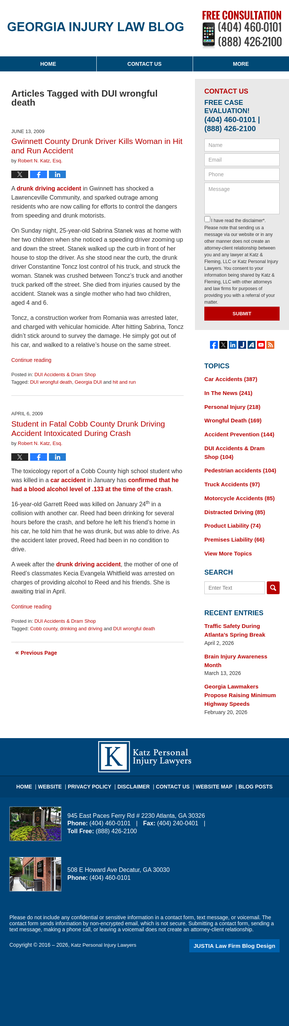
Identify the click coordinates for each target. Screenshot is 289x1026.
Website (59, 769)
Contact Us (145, 64)
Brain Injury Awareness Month (233, 650)
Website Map (210, 769)
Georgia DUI (88, 382)
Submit (242, 313)
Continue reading (31, 360)
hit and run (124, 382)
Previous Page (39, 653)
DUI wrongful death (51, 382)
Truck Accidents (230, 479)
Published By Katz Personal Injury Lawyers (242, 29)
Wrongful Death (230, 418)
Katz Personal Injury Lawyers (105, 931)
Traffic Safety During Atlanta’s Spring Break (241, 621)
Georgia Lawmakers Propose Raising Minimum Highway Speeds (240, 682)
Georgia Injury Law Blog (96, 26)
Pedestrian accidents (237, 466)
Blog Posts (248, 769)
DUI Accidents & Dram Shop (65, 374)
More (241, 64)
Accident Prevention (236, 431)
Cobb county (43, 628)
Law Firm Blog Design (244, 932)
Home (48, 64)
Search (273, 578)
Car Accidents (228, 379)
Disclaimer (136, 769)
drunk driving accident (49, 188)
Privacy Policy (96, 769)
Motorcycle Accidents (236, 492)
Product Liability (230, 518)
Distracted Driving (232, 505)
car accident (67, 480)
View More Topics (226, 545)
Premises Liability (232, 531)
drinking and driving (81, 628)
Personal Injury (230, 405)
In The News (226, 392)
